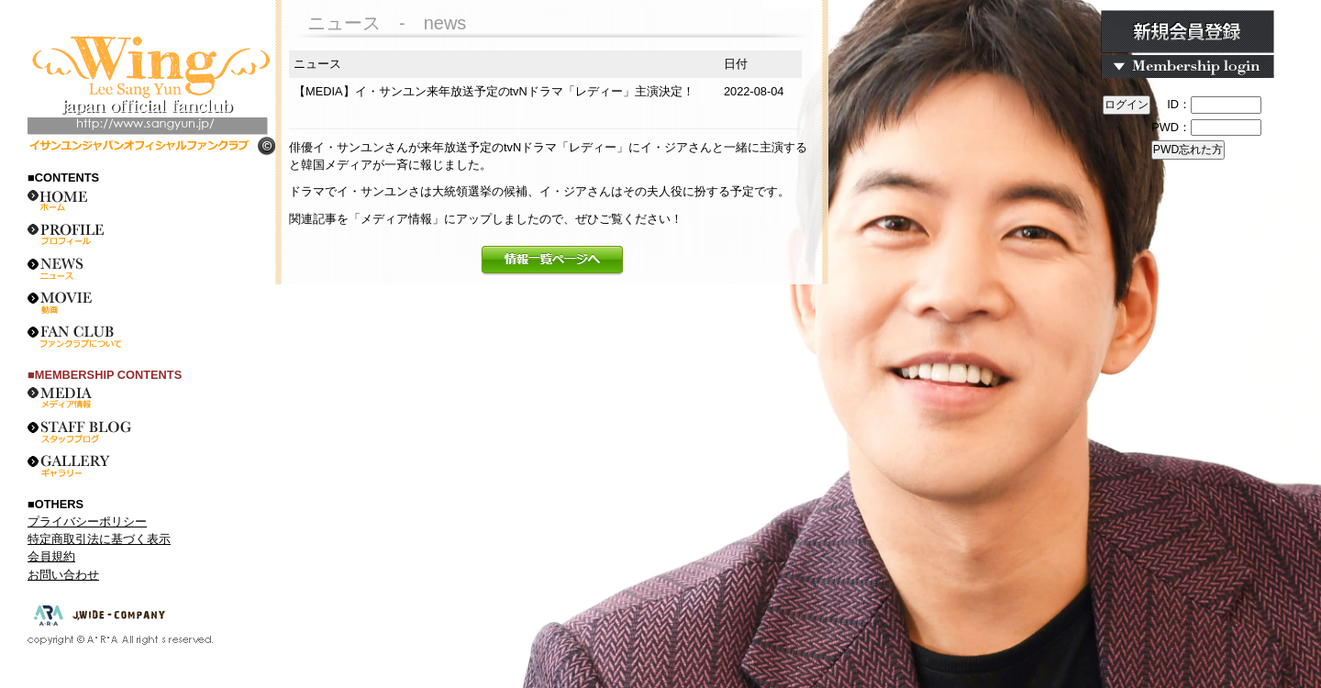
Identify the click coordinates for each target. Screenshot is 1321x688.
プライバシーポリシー (87, 521)
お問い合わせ (63, 575)
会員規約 (51, 556)
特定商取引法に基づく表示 (99, 539)
